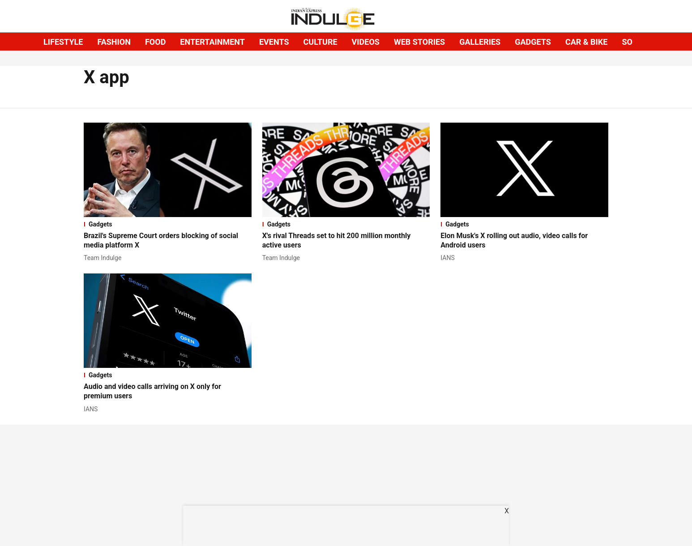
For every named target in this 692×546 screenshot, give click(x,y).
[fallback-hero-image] (168, 170)
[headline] (168, 240)
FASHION (114, 42)
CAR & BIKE (586, 42)
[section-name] (168, 224)
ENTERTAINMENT (212, 42)
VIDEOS (366, 42)
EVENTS (274, 42)
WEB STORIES (419, 42)
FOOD (155, 42)
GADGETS (533, 42)
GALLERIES (479, 42)
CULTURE (320, 42)
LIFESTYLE (63, 42)
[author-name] (104, 258)
